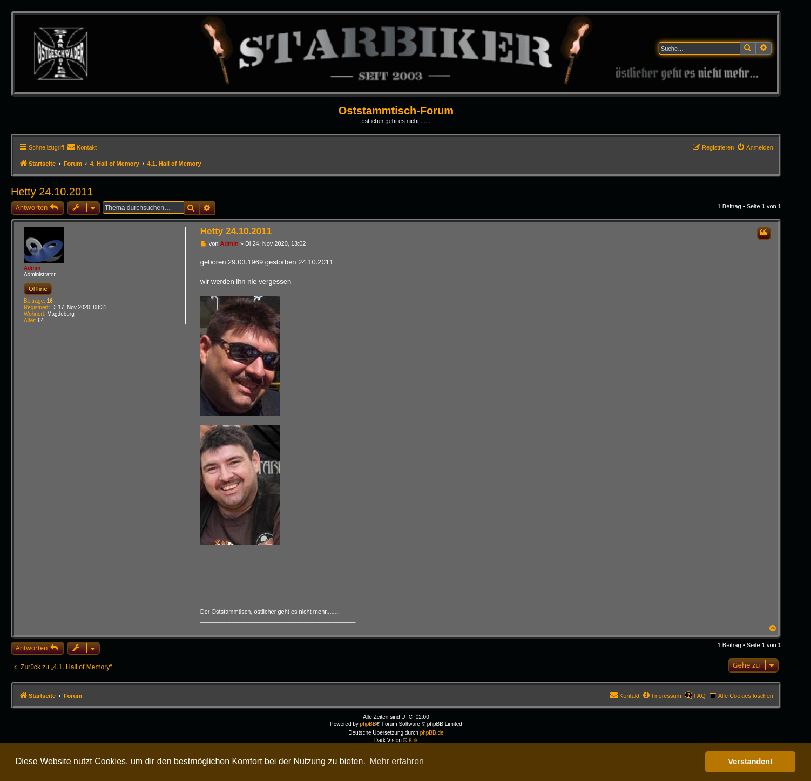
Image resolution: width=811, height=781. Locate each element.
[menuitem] (82, 147)
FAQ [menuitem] (700, 695)
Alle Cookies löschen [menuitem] (745, 695)
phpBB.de (432, 733)
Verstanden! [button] (750, 761)
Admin (32, 268)
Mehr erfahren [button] (396, 761)
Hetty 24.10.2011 (52, 192)
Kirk (413, 740)
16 (50, 301)
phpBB (368, 724)
